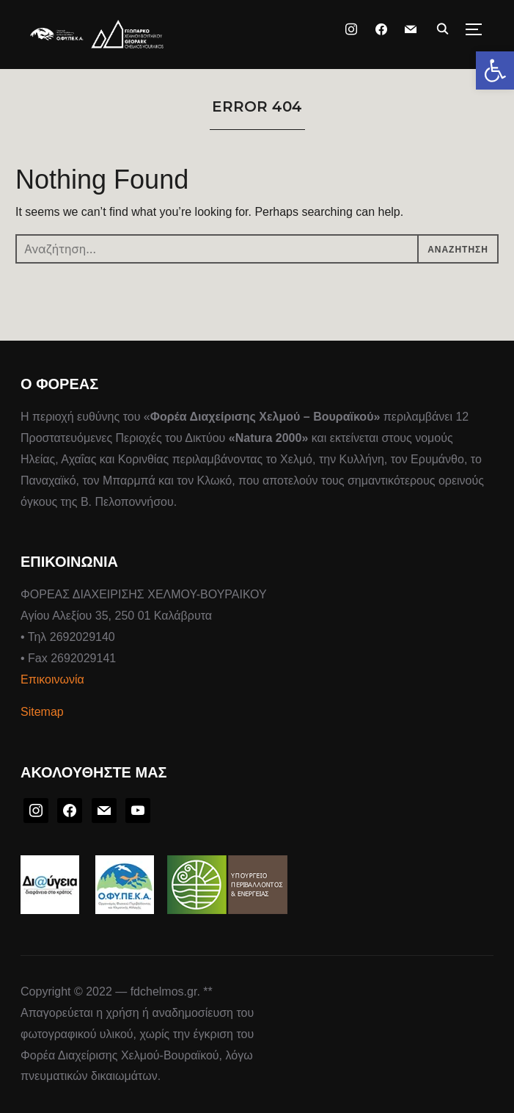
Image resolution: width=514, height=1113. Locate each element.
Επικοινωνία (52, 679)
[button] (495, 70)
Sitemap (42, 712)
